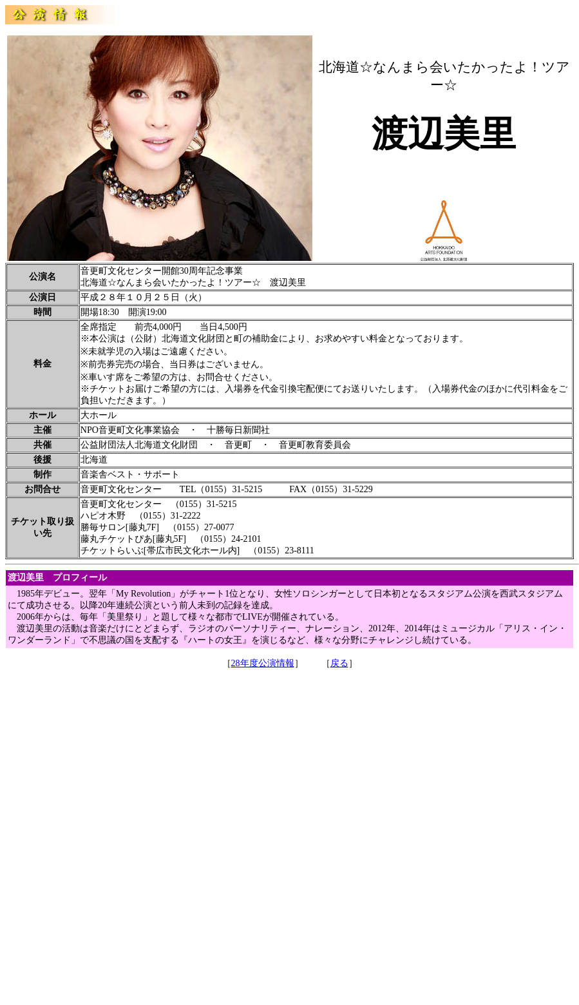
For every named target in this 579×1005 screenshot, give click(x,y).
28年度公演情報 (262, 663)
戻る (339, 663)
